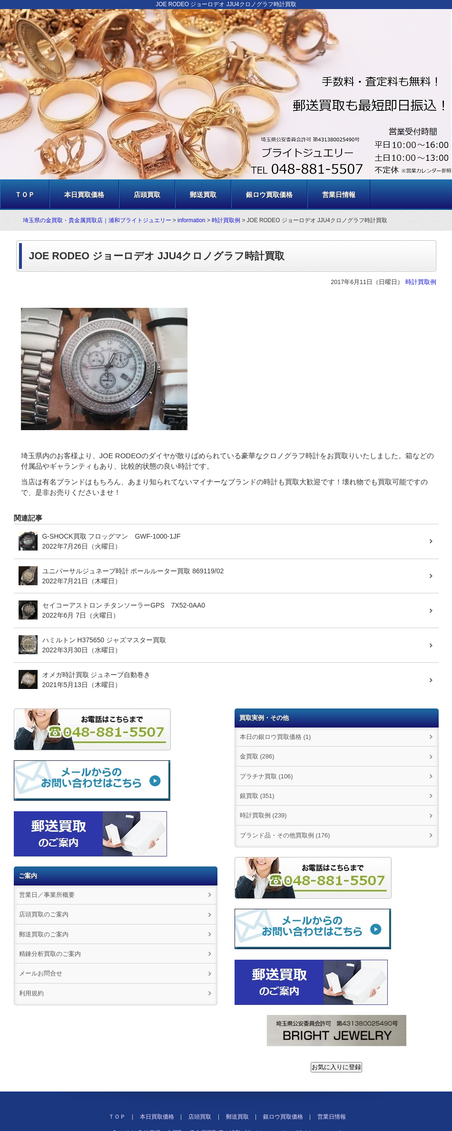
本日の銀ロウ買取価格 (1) (275, 736)
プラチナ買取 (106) (266, 776)
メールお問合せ (40, 973)
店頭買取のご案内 (44, 914)
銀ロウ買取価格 (269, 194)
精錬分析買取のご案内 (50, 953)
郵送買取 (203, 194)
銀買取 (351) (257, 795)
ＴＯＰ (25, 194)
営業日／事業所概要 (47, 894)
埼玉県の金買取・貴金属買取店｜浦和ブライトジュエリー (97, 220)
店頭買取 (147, 194)
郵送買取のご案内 (44, 934)
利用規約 (31, 993)
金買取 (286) (257, 756)
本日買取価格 (84, 194)
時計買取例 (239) (263, 815)
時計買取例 (226, 220)
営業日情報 (338, 194)
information (191, 220)
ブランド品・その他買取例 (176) (285, 835)
